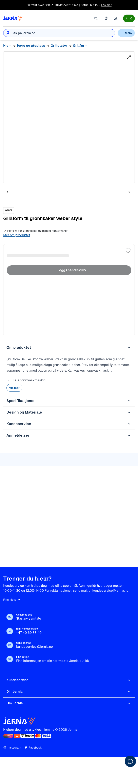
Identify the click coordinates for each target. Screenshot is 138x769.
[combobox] (63, 33)
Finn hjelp (11, 599)
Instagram (12, 747)
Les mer (106, 5)
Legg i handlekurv (69, 270)
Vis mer (14, 387)
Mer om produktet (16, 235)
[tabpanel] (69, 117)
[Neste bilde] (129, 192)
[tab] (19, 192)
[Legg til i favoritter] (128, 251)
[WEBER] (8, 210)
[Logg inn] (116, 18)
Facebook (33, 747)
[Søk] (7, 33)
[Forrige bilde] (7, 192)
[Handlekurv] (129, 18)
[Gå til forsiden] (13, 18)
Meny (126, 33)
